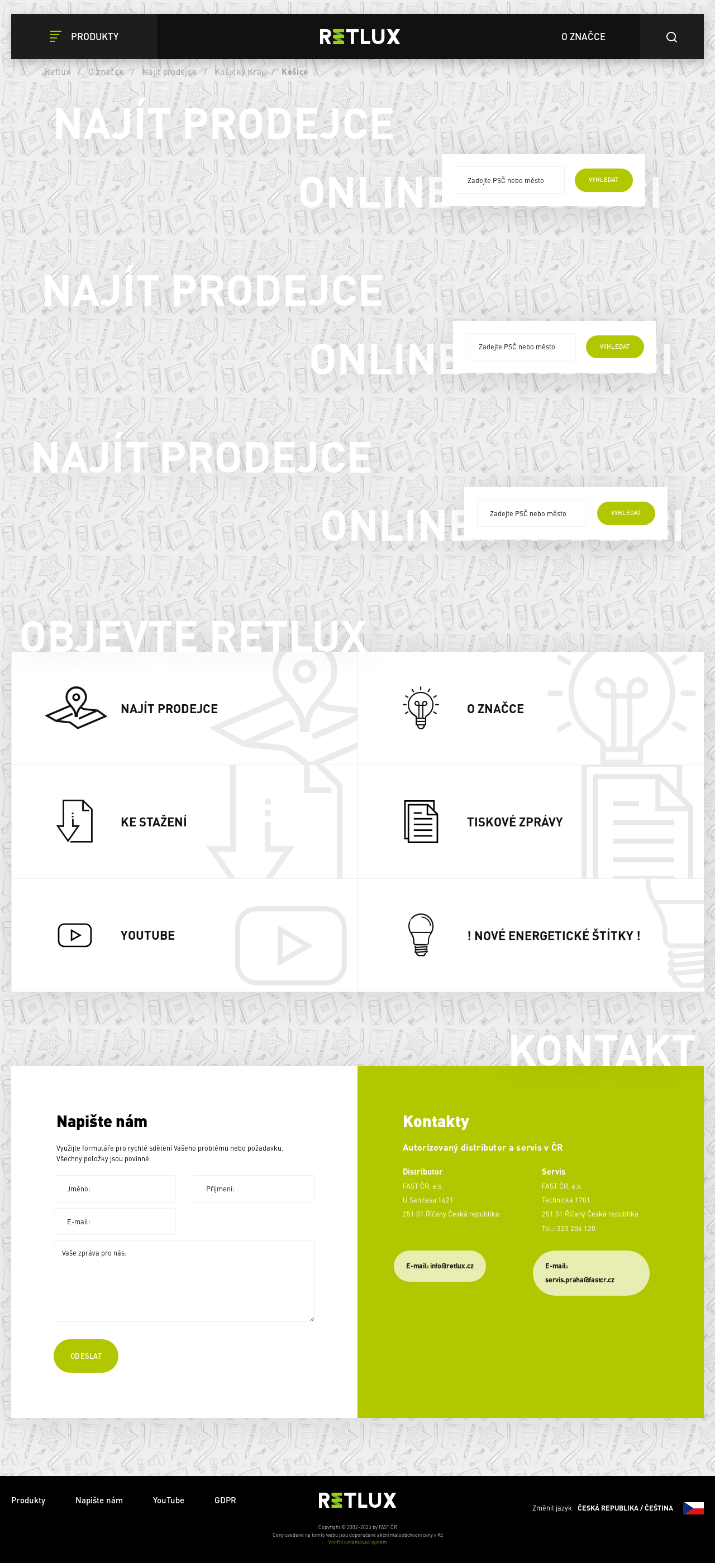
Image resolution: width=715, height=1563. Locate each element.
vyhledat (604, 180)
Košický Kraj (239, 71)
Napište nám (99, 1500)
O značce (106, 71)
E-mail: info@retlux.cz (439, 1265)
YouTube (168, 1500)
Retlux (57, 71)
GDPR (225, 1500)
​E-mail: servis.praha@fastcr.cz (579, 1272)
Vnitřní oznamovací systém (357, 1542)
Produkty (28, 1500)
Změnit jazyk (618, 1508)
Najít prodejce (169, 71)
